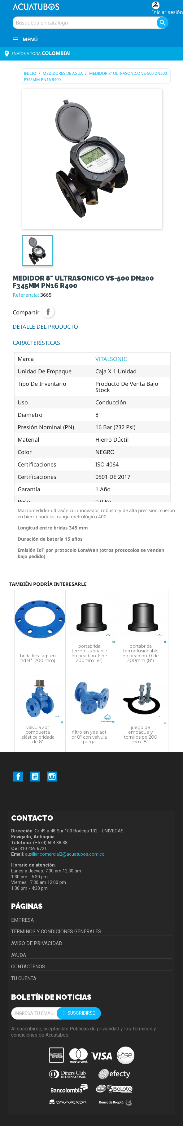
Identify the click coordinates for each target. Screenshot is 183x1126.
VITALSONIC (111, 359)
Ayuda (18, 955)
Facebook (18, 776)
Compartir (48, 311)
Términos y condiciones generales (56, 932)
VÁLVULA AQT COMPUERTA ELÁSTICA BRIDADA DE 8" (37, 735)
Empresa (22, 920)
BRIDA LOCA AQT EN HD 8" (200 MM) (38, 658)
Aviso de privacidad (36, 943)
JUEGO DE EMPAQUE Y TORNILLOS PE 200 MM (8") (140, 735)
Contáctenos (28, 967)
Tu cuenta (23, 978)
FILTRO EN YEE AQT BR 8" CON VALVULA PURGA (89, 737)
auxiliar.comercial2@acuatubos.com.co (65, 854)
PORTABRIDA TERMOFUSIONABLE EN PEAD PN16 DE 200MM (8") (89, 653)
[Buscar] (90, 22)
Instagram (52, 776)
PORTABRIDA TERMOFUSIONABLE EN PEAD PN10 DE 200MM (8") (141, 653)
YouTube (35, 776)
